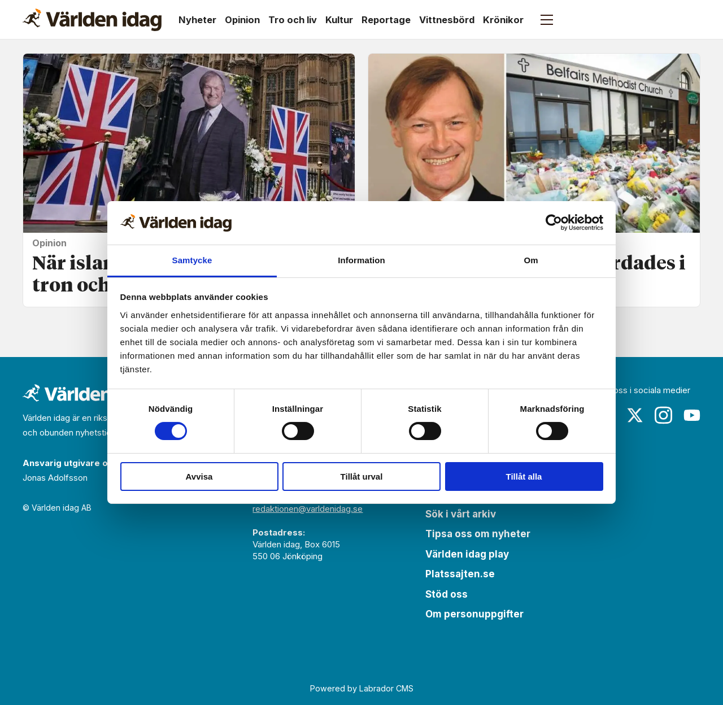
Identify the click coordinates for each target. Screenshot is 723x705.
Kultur (339, 19)
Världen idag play (467, 554)
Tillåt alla (524, 476)
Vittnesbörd (446, 19)
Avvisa (199, 476)
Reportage (386, 19)
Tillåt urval (362, 476)
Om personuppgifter (474, 614)
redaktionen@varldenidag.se (307, 508)
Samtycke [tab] (192, 260)
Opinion (242, 19)
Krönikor (503, 19)
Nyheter (197, 19)
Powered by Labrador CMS (361, 688)
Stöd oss (446, 594)
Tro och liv (292, 19)
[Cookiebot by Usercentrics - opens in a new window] (553, 222)
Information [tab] (361, 260)
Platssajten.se (460, 574)
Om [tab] (531, 260)
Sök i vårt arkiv (460, 514)
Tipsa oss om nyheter (477, 533)
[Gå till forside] (92, 20)
